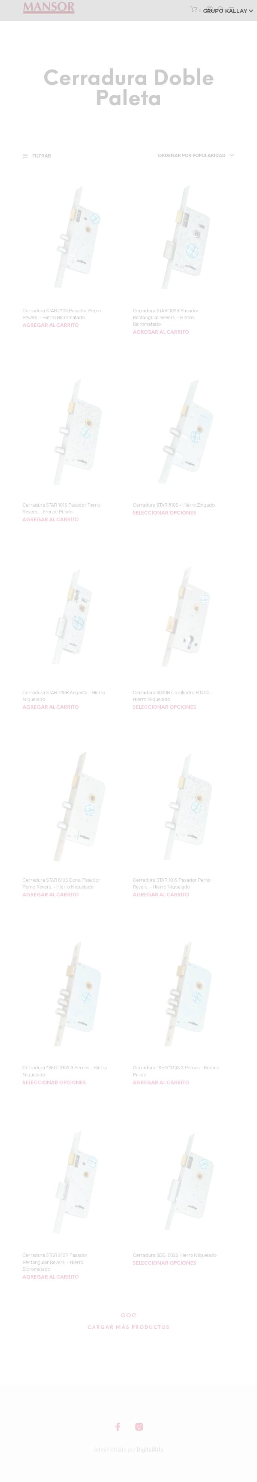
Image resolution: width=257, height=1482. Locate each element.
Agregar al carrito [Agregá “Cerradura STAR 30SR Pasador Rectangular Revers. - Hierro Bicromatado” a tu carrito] (161, 332)
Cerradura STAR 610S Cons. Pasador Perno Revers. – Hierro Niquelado (61, 883)
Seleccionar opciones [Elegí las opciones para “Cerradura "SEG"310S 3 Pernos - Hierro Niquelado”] (54, 1083)
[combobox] (190, 156)
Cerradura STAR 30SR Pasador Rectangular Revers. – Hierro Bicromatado (165, 317)
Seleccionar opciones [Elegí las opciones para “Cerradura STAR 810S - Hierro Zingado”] (164, 513)
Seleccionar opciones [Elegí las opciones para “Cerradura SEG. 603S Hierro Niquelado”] (164, 1263)
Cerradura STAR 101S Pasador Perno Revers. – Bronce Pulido (61, 508)
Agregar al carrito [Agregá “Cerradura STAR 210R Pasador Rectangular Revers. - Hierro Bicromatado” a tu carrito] (51, 1277)
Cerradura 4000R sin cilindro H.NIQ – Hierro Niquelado (172, 695)
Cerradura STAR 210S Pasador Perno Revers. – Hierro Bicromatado (62, 313)
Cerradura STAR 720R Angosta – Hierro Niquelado (64, 695)
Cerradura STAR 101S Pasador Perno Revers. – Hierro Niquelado (171, 883)
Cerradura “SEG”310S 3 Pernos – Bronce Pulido (176, 1070)
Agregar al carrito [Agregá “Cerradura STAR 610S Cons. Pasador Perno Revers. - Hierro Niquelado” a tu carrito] (51, 895)
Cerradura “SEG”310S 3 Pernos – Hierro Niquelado (65, 1070)
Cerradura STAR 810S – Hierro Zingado (174, 505)
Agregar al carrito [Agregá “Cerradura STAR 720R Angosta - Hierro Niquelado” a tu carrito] (51, 707)
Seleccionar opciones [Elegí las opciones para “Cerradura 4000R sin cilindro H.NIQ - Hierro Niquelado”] (164, 707)
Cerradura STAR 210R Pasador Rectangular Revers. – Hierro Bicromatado (55, 1262)
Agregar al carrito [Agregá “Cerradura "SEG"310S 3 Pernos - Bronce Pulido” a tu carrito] (161, 1083)
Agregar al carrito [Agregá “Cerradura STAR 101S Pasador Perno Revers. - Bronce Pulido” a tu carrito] (51, 520)
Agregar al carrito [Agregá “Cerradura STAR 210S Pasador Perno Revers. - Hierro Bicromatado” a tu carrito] (51, 325)
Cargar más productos (128, 1327)
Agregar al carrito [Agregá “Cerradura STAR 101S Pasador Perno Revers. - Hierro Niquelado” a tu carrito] (161, 895)
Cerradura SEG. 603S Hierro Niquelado (174, 1255)
